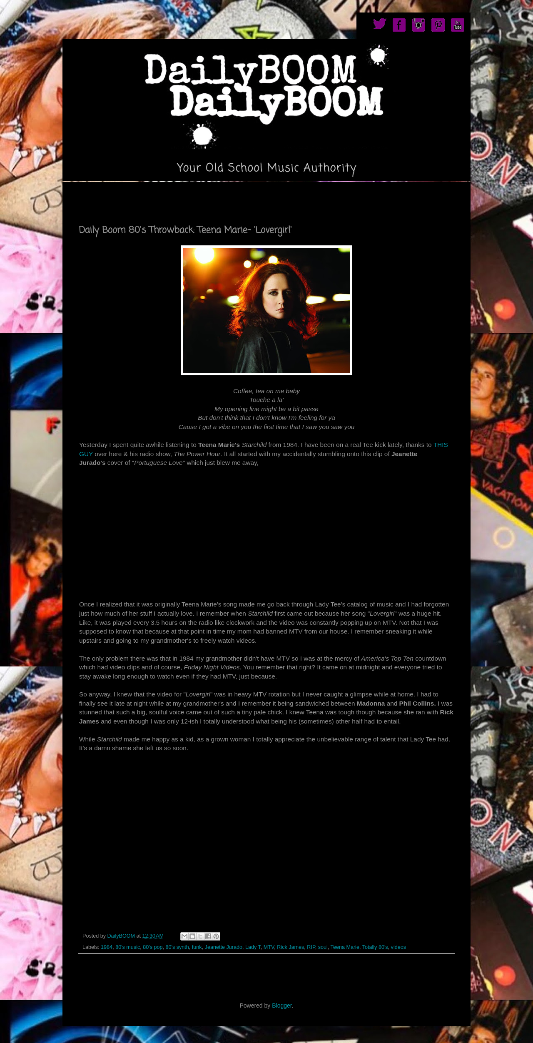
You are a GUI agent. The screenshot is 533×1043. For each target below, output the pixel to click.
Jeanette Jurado (223, 947)
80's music (127, 947)
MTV (269, 947)
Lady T (253, 947)
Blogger (281, 1005)
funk (197, 947)
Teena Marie (345, 947)
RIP (311, 947)
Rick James (290, 947)
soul (323, 947)
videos (398, 947)
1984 (106, 947)
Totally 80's (375, 947)
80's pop (152, 947)
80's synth (177, 947)
